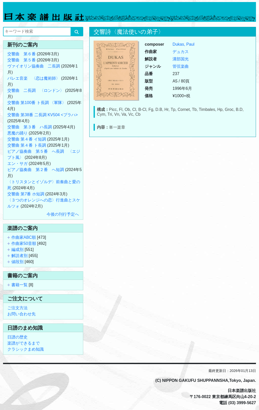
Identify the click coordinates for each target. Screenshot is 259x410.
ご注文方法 (17, 308)
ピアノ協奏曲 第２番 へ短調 (35, 169)
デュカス (180, 51)
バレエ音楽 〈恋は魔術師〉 (33, 78)
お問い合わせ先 (21, 314)
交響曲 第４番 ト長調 (26, 145)
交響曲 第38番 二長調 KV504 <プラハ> (42, 115)
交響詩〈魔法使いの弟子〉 (129, 31)
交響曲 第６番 (21, 54)
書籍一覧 (19, 285)
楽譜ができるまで (23, 343)
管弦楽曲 (180, 66)
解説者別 (19, 255)
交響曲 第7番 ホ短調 (25, 194)
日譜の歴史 (17, 337)
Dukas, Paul (183, 44)
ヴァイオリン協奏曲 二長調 (33, 66)
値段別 (17, 262)
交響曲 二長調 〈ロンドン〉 (35, 90)
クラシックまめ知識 (25, 349)
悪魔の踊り (17, 133)
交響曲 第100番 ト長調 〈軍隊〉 (36, 102)
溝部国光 (180, 59)
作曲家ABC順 (23, 237)
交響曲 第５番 (21, 60)
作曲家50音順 (23, 243)
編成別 (17, 249)
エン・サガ (17, 163)
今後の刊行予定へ (63, 214)
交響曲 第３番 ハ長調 (29, 127)
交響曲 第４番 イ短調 (26, 139)
